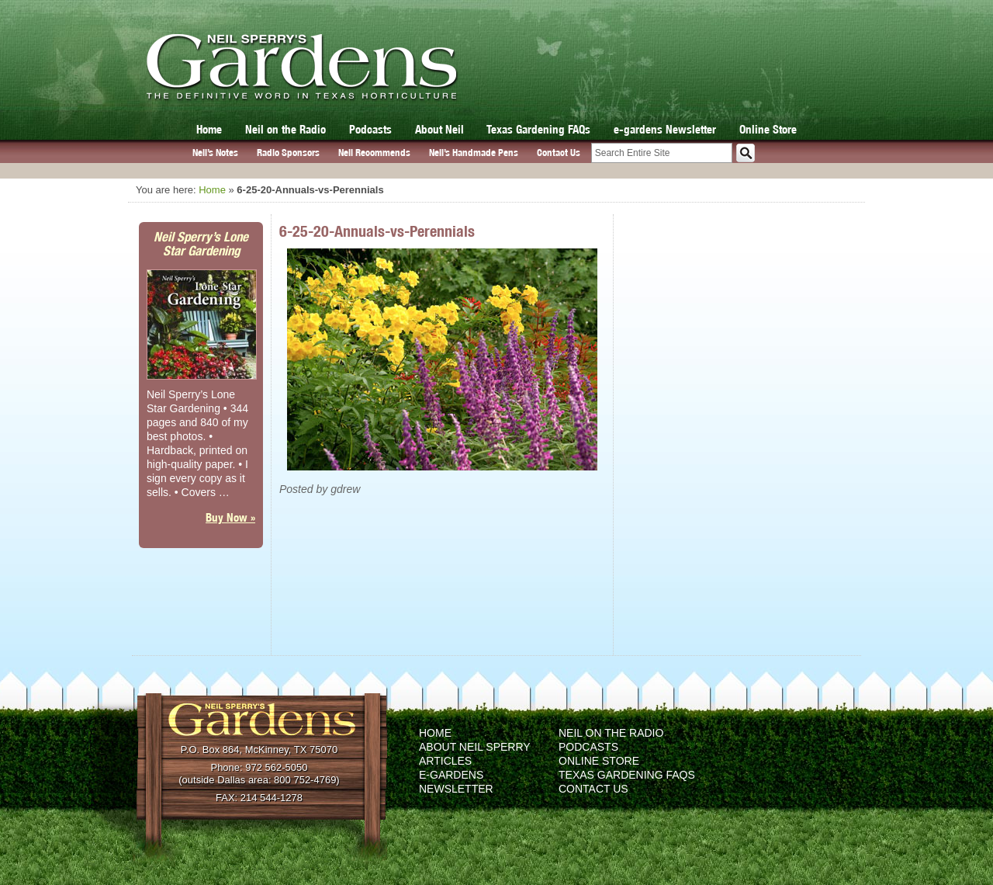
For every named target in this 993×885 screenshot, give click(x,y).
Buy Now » (230, 517)
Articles (445, 761)
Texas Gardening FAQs (538, 129)
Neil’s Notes (215, 152)
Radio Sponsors (288, 152)
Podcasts (370, 129)
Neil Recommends (374, 152)
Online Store (768, 129)
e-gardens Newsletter (665, 129)
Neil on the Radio (285, 129)
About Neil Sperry (475, 747)
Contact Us (558, 152)
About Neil (439, 129)
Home (209, 129)
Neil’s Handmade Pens (473, 152)
